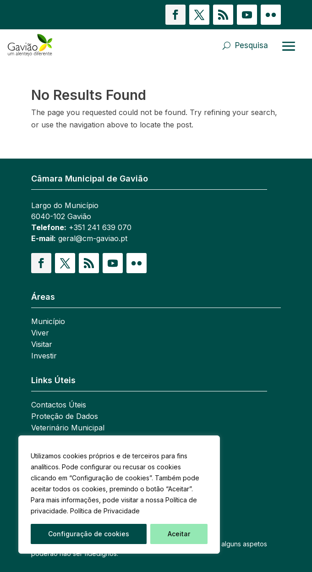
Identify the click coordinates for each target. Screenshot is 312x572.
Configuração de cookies (88, 534)
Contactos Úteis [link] (58, 405)
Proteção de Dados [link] (64, 417)
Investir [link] (44, 356)
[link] (52, 45)
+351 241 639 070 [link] (100, 227)
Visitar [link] (41, 345)
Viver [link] (40, 333)
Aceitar (179, 534)
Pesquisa (251, 45)
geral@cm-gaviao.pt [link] (92, 238)
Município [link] (48, 322)
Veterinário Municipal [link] (67, 428)
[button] (175, 15)
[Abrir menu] (288, 45)
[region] (119, 494)
